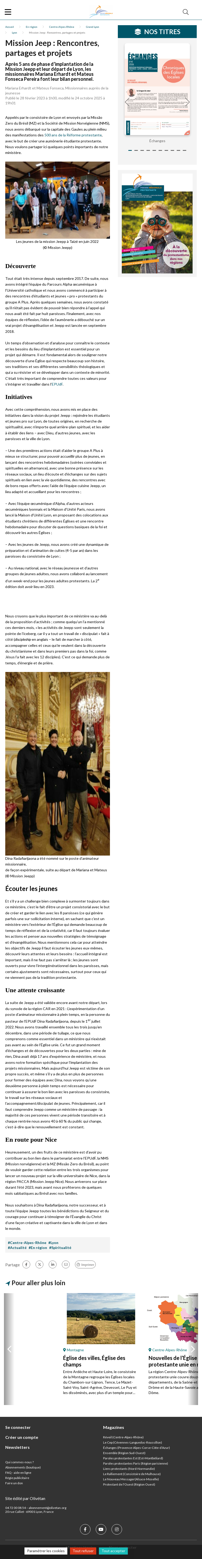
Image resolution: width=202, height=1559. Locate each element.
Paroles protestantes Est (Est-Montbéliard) (133, 1458)
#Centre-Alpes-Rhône (27, 1242)
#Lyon (53, 1242)
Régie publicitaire (17, 1478)
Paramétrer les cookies (46, 1551)
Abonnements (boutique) (23, 1467)
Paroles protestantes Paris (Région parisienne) (135, 1463)
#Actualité (17, 1247)
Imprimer (87, 1264)
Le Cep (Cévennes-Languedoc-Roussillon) (132, 1442)
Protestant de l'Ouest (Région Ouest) (129, 1484)
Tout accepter (113, 1551)
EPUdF (57, 384)
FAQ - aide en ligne (18, 1473)
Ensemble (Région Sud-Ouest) (124, 1453)
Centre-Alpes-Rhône (61, 26)
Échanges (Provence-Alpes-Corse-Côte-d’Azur (136, 1448)
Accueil (9, 26)
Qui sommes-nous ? (19, 1462)
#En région (38, 1247)
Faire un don (14, 1483)
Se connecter (18, 1427)
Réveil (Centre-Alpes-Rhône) (123, 1437)
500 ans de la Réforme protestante (73, 135)
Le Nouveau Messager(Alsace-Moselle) (131, 1479)
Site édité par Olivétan (25, 1498)
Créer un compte (21, 1437)
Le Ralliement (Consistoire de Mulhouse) (132, 1474)
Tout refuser (83, 1551)
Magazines (113, 1427)
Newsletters (17, 1447)
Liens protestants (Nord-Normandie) (129, 1469)
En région (31, 26)
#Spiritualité (60, 1247)
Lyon (14, 32)
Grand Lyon (92, 26)
